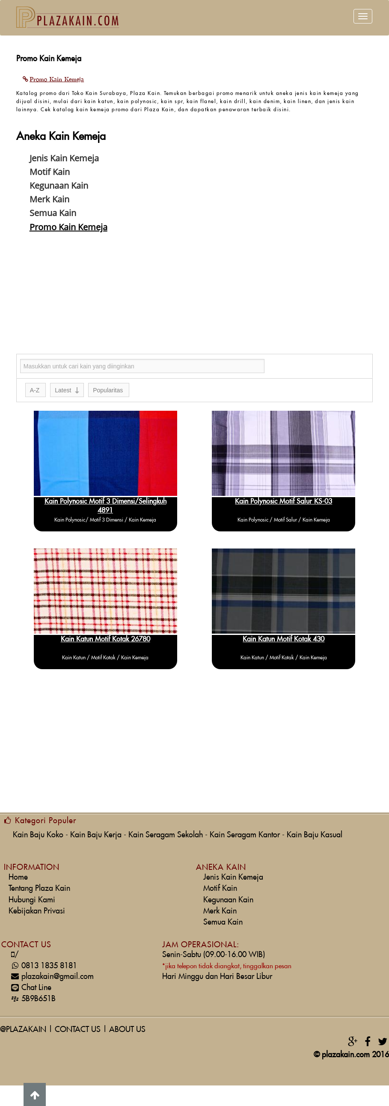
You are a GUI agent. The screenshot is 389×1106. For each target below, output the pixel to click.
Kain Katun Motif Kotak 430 (283, 639)
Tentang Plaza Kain (39, 888)
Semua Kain (223, 922)
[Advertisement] (194, 294)
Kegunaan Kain (228, 899)
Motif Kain (220, 888)
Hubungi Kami (32, 899)
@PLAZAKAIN (23, 1029)
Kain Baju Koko (38, 834)
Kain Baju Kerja (96, 834)
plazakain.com (346, 1054)
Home (18, 877)
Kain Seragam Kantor (245, 834)
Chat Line (30, 987)
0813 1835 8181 (43, 965)
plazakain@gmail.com (51, 976)
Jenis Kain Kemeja (233, 877)
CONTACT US (78, 1029)
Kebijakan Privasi (37, 911)
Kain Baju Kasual (314, 834)
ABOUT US (127, 1029)
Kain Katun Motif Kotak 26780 (105, 639)
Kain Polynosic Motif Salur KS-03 (283, 501)
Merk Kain (220, 911)
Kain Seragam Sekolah (165, 834)
